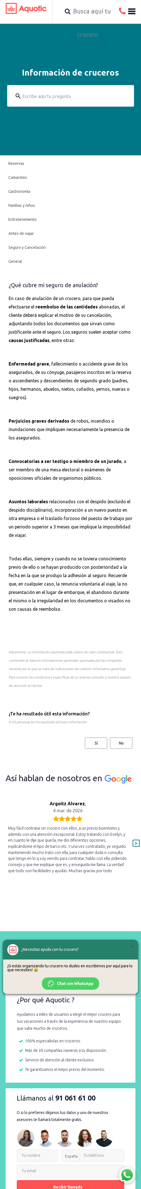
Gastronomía (19, 191)
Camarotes (17, 177)
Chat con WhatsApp (70, 983)
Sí (96, 743)
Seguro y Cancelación (27, 247)
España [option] (71, 1156)
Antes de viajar (21, 233)
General (15, 261)
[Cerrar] (132, 946)
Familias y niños (21, 205)
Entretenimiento (22, 219)
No (121, 743)
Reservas (16, 163)
